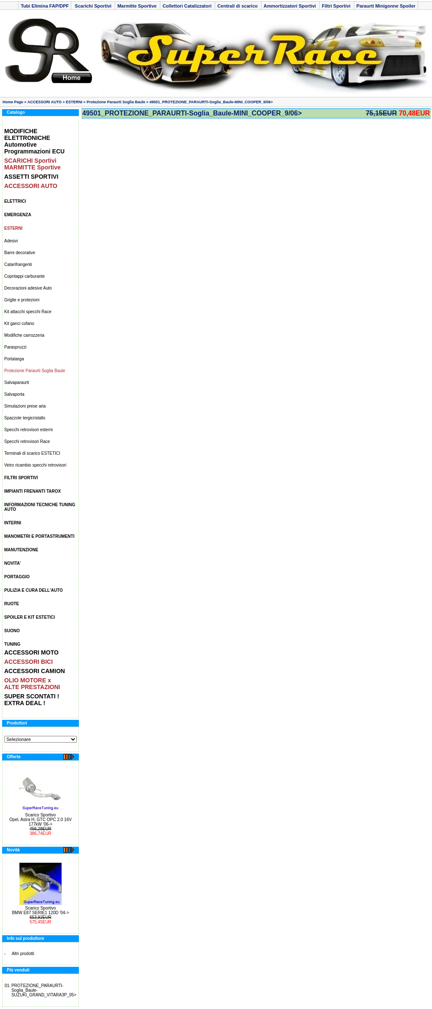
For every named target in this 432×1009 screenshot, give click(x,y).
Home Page (13, 102)
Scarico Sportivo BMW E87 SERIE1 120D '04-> (40, 910)
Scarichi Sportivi (93, 5)
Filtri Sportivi (337, 5)
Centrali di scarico (238, 5)
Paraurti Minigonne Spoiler (386, 5)
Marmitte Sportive (137, 5)
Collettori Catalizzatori (187, 5)
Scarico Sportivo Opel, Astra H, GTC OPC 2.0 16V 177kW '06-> (40, 820)
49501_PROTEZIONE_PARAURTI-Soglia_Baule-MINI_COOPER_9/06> (211, 102)
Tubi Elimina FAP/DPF (45, 5)
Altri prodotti (23, 953)
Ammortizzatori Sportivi (290, 5)
